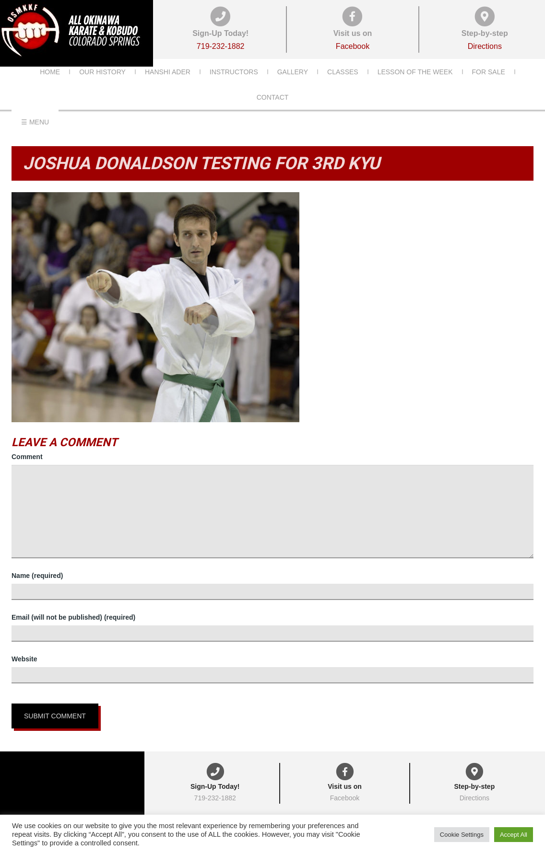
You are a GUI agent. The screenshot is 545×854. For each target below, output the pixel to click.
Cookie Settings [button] (462, 834)
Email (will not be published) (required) (73, 617)
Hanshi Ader (167, 86)
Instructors (234, 86)
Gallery (292, 86)
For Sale (488, 86)
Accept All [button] (513, 834)
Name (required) (37, 575)
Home (50, 86)
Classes (342, 86)
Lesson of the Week (415, 86)
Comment (27, 457)
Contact (273, 111)
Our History (102, 86)
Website (24, 659)
